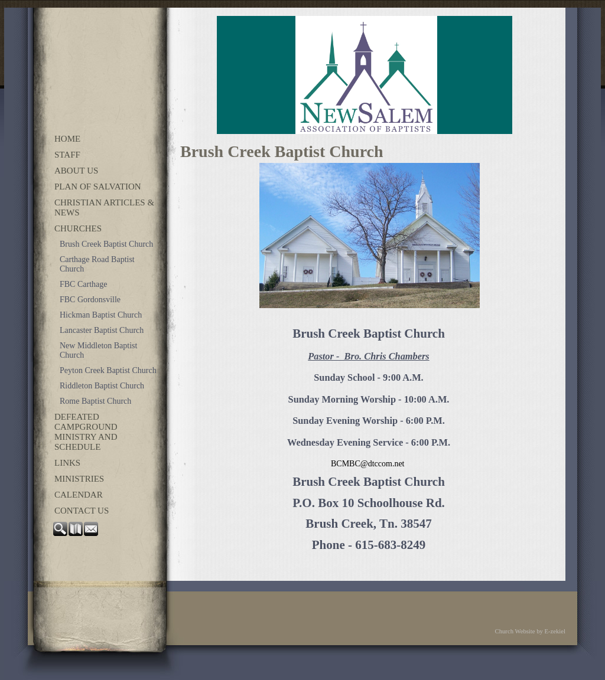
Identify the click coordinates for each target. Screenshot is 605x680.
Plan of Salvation (97, 186)
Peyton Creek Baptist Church (108, 370)
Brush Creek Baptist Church (106, 244)
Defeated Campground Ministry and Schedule (86, 432)
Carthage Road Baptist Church (97, 264)
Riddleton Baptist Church (102, 385)
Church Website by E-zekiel (530, 631)
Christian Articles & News (104, 207)
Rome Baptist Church (95, 401)
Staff (67, 154)
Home (67, 138)
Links (67, 463)
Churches (78, 228)
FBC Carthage (84, 284)
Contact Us (81, 510)
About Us (76, 170)
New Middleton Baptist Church (98, 350)
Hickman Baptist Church (101, 314)
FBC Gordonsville (90, 299)
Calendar (78, 494)
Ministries (79, 478)
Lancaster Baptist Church (102, 330)
